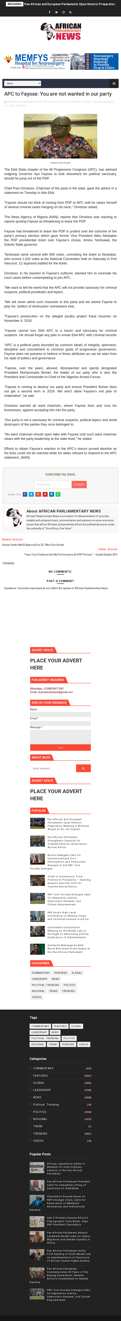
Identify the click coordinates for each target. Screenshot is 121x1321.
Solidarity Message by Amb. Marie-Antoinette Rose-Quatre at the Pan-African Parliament (69, 948)
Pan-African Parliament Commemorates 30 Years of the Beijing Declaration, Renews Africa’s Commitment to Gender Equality (59, 1275)
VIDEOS (36, 997)
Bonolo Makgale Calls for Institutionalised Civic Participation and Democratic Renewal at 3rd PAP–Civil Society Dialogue (58, 862)
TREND (53, 991)
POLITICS (9, 105)
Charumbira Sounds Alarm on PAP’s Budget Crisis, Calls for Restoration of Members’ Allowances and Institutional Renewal (58, 1203)
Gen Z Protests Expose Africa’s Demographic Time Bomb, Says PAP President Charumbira (67, 1221)
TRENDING (21, 105)
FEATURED (75, 101)
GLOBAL (86, 101)
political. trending (45, 985)
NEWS (110, 101)
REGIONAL (38, 991)
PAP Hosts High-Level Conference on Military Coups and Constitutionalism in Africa (68, 916)
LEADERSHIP (99, 101)
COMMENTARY (41, 973)
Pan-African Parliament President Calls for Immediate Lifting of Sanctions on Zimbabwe (68, 1185)
